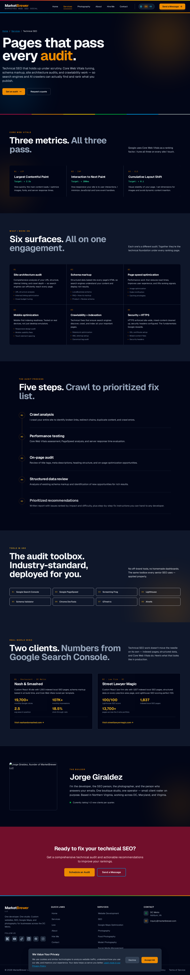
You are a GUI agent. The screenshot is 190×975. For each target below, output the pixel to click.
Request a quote (39, 91)
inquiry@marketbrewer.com (163, 921)
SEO (100, 919)
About (99, 6)
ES (151, 6)
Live (54, 925)
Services (67, 7)
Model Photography (107, 942)
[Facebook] (36, 939)
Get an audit (14, 91)
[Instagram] (43, 939)
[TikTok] (21, 939)
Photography (83, 6)
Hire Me (110, 6)
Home (55, 6)
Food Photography (106, 936)
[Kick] (7, 939)
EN (146, 6)
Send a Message (172, 6)
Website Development (108, 913)
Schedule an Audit (79, 872)
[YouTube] (14, 939)
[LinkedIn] (28, 939)
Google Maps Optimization (110, 925)
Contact (124, 6)
